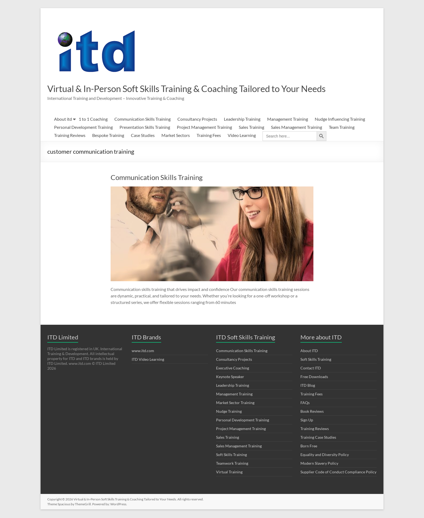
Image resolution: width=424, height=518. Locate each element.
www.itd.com (143, 351)
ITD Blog (307, 385)
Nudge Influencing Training (340, 119)
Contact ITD (310, 368)
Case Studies (143, 135)
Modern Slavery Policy (319, 463)
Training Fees (209, 135)
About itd (63, 119)
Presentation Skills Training (145, 127)
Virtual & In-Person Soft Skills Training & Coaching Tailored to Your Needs (201, 89)
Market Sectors (175, 135)
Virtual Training (229, 472)
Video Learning (242, 135)
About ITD (309, 351)
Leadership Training (242, 119)
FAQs (305, 403)
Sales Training (251, 127)
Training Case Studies (318, 437)
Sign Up (306, 420)
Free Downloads (314, 377)
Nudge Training (229, 411)
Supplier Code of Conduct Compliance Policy (338, 472)
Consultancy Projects (197, 119)
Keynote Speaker (230, 377)
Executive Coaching (232, 368)
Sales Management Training (296, 127)
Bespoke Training (108, 135)
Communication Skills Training (142, 119)
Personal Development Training (83, 127)
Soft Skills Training (231, 455)
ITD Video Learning (148, 360)
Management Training (287, 119)
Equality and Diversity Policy (324, 455)
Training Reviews (69, 135)
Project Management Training (204, 127)
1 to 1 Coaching (93, 119)
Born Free (308, 446)
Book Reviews (312, 411)
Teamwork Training (232, 463)
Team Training (342, 127)
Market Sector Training (235, 403)
